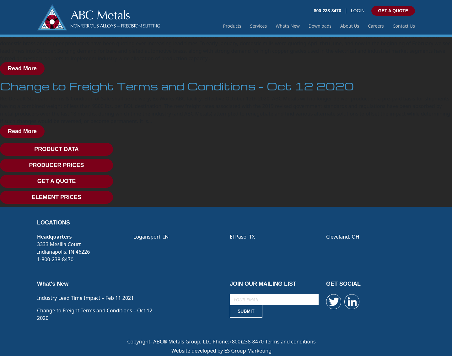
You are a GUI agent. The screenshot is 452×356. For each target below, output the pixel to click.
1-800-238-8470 (55, 259)
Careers (376, 26)
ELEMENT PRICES (56, 197)
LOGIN (358, 10)
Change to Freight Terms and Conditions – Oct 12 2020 (177, 86)
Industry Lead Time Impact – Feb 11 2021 (85, 297)
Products (232, 26)
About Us (349, 26)
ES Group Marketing (248, 350)
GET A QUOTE (393, 10)
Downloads (320, 26)
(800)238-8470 (247, 341)
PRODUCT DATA (56, 149)
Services (258, 26)
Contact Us (404, 26)
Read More (22, 68)
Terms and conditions (290, 341)
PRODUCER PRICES (56, 165)
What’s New (288, 26)
